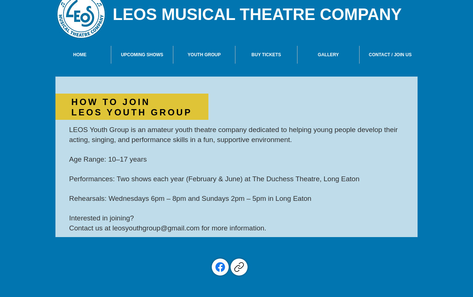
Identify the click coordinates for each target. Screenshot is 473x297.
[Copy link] (239, 267)
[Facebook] (220, 267)
